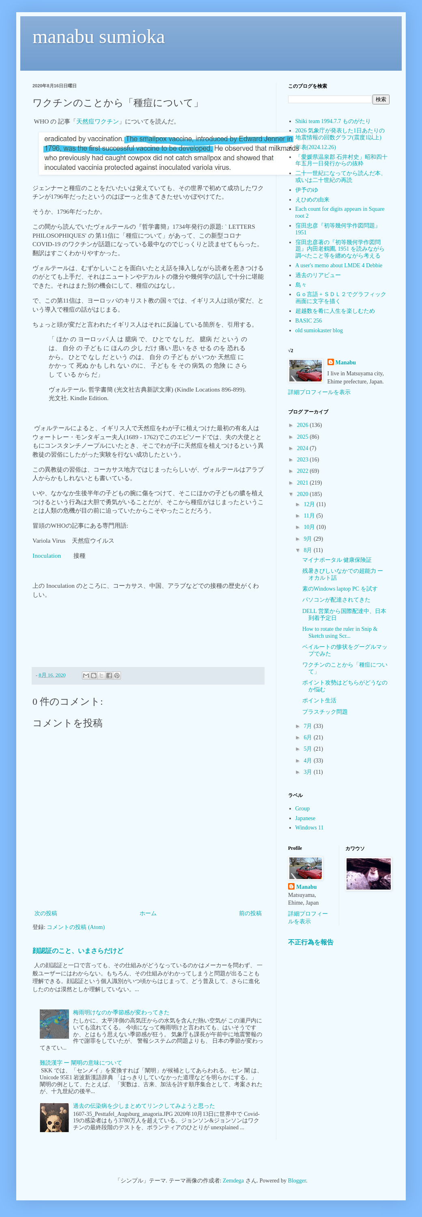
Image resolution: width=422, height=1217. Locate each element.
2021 (303, 483)
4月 (309, 761)
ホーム (148, 913)
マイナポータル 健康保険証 (337, 560)
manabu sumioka (98, 36)
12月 (310, 504)
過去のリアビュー (318, 275)
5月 (309, 749)
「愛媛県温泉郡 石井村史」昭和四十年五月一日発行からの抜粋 (341, 160)
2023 (303, 460)
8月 (309, 550)
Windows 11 (309, 828)
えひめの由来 (312, 200)
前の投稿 (250, 913)
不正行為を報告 (311, 942)
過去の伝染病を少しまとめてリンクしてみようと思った (144, 1106)
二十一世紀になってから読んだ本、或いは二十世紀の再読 (340, 176)
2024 (303, 448)
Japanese (305, 818)
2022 (303, 471)
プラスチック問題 (325, 712)
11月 (310, 516)
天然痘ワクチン (97, 121)
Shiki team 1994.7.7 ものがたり (333, 121)
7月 (309, 726)
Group (302, 809)
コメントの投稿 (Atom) (76, 927)
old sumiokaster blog (319, 330)
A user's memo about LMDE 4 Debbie (339, 265)
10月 (310, 527)
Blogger (297, 1181)
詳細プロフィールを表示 (319, 392)
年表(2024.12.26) (315, 147)
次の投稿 (45, 913)
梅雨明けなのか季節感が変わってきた (121, 1012)
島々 (301, 285)
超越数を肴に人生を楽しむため (335, 311)
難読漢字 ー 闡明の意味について (81, 1063)
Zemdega (233, 1181)
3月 (309, 772)
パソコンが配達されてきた (336, 600)
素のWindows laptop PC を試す (340, 589)
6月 (309, 737)
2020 (303, 494)
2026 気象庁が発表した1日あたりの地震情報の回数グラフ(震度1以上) (340, 134)
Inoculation (46, 555)
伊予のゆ (306, 190)
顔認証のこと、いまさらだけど (77, 951)
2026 (303, 425)
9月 (309, 539)
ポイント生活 (319, 700)
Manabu (346, 362)
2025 (303, 437)
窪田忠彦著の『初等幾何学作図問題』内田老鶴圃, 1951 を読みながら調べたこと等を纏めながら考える (340, 249)
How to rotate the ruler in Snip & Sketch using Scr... (339, 632)
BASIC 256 (308, 321)
